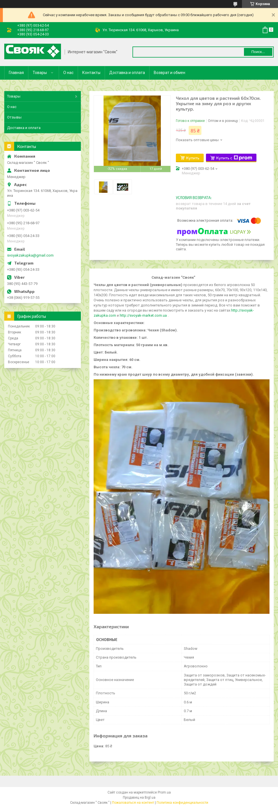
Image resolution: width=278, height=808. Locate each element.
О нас (68, 72)
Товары (40, 72)
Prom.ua (164, 792)
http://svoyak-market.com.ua (143, 315)
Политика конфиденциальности (182, 803)
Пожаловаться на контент (133, 803)
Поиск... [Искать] (258, 52)
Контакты (91, 72)
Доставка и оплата (127, 72)
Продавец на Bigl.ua (139, 797)
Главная (16, 72)
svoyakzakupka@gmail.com (30, 255)
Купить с (234, 157)
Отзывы (14, 117)
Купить (192, 157)
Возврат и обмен (169, 72)
